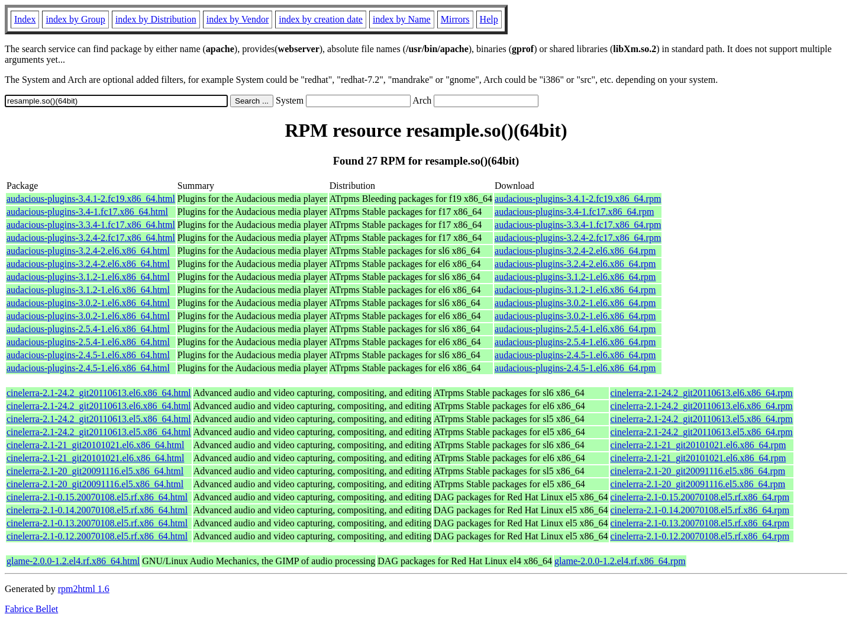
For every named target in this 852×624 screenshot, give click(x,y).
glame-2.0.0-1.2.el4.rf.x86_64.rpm (620, 561)
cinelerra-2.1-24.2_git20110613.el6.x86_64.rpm (702, 393)
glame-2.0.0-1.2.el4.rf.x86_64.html (73, 561)
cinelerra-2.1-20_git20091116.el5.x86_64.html (95, 471)
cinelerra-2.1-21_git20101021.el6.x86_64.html (95, 445)
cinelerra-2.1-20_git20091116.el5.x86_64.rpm (698, 471)
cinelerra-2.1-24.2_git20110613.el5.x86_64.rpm (702, 419)
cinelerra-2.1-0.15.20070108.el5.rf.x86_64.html (97, 497)
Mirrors (455, 19)
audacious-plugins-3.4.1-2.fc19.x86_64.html (91, 199)
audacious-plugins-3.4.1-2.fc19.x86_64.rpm (578, 199)
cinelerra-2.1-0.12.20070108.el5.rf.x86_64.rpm (700, 536)
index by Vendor (237, 19)
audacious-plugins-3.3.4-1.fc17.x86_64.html (91, 225)
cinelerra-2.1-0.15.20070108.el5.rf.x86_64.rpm (700, 497)
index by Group (75, 19)
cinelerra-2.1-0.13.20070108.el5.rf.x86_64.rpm (700, 523)
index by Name (402, 19)
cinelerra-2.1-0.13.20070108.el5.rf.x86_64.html (97, 523)
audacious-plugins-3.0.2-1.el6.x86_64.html (88, 303)
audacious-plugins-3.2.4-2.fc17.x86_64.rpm (578, 238)
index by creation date (321, 19)
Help (489, 19)
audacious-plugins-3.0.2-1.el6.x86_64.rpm (575, 303)
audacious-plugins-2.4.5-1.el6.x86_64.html (88, 355)
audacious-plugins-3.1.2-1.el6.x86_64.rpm (575, 277)
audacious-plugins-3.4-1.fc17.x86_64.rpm (574, 212)
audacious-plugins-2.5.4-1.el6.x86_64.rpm (575, 329)
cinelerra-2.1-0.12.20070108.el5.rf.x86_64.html (97, 536)
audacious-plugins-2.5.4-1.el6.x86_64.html (88, 329)
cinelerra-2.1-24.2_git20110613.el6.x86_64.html (99, 393)
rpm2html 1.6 (83, 589)
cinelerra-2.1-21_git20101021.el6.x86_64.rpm (698, 445)
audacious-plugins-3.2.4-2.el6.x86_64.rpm (575, 251)
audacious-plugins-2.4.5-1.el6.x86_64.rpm (575, 355)
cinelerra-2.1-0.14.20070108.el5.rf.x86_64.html (97, 510)
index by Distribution (155, 19)
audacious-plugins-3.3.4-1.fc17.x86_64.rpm (578, 225)
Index (25, 19)
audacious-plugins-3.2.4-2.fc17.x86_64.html (91, 238)
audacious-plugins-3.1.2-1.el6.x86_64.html (88, 277)
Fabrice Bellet (31, 609)
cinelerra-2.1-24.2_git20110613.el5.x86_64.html (99, 419)
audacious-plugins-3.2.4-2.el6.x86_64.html (88, 251)
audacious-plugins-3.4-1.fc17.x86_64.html (87, 212)
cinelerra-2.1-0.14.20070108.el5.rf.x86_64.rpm (700, 510)
